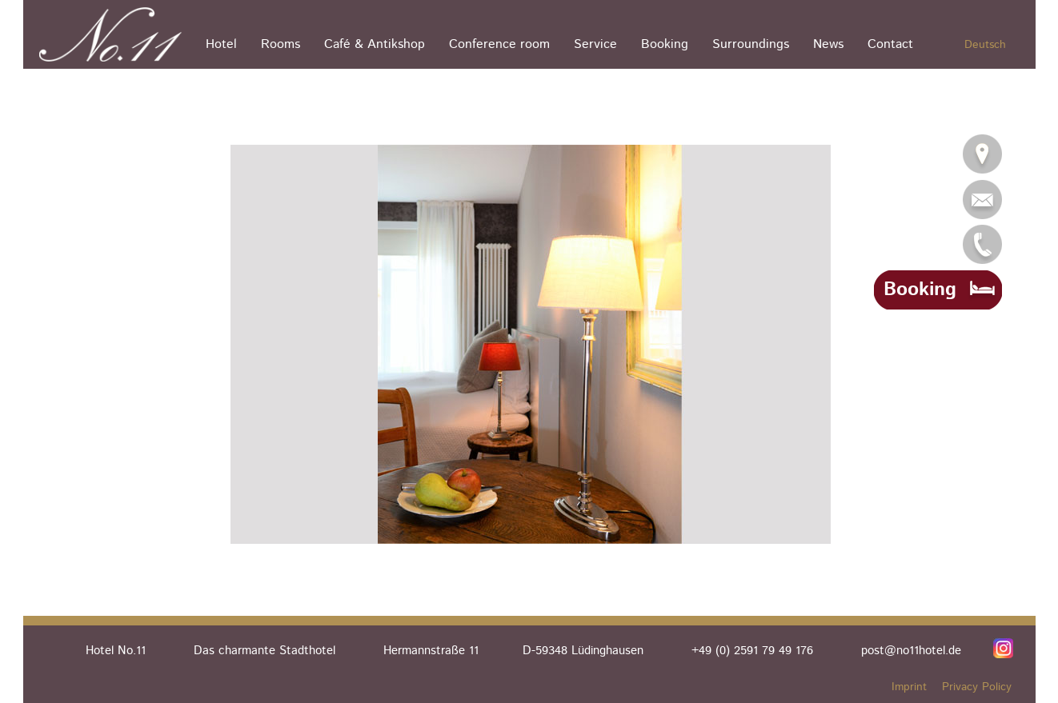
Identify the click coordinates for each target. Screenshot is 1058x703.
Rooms (280, 44)
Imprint (909, 687)
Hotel (221, 44)
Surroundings (750, 44)
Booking (664, 44)
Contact (890, 44)
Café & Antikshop (374, 44)
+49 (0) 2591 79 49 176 (752, 650)
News (828, 44)
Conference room (499, 44)
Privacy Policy (977, 687)
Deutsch (985, 45)
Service (595, 44)
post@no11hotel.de (911, 650)
